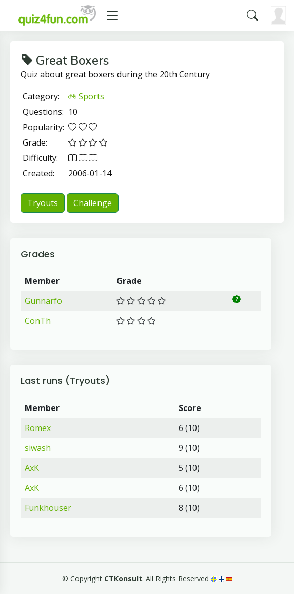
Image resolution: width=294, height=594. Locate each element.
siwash (38, 448)
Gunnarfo (43, 300)
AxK (32, 468)
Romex (38, 428)
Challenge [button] (92, 203)
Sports (86, 96)
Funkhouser (48, 508)
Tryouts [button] (42, 203)
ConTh (38, 320)
